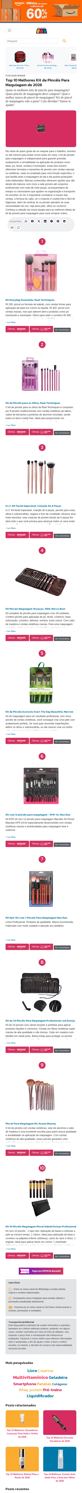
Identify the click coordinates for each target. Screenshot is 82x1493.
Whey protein (30, 1390)
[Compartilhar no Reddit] (64, 221)
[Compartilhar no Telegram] (51, 221)
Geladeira (58, 1377)
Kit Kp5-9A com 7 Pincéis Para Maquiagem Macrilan (36, 918)
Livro (32, 1371)
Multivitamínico (30, 1377)
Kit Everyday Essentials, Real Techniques (30, 300)
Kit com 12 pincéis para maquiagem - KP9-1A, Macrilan (38, 815)
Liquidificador (40, 1396)
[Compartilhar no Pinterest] (58, 221)
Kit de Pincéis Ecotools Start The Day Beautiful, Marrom (39, 712)
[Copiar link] (18, 227)
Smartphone (24, 1384)
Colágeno (59, 1384)
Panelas (44, 1384)
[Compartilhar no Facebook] (32, 221)
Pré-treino (52, 1390)
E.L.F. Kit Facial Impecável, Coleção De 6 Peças (33, 506)
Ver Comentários (62, 330)
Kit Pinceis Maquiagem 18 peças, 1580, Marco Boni (35, 609)
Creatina (45, 1371)
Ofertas (17, 329)
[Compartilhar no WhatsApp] (26, 221)
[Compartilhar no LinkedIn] (45, 221)
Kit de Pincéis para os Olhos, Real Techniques (33, 403)
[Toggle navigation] (9, 30)
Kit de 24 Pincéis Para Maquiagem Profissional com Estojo (40, 1020)
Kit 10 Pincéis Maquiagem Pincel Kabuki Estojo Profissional (41, 1226)
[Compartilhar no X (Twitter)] (38, 221)
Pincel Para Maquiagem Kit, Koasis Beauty (31, 1123)
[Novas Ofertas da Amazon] (41, 10)
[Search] (32, 41)
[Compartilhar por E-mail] (12, 227)
